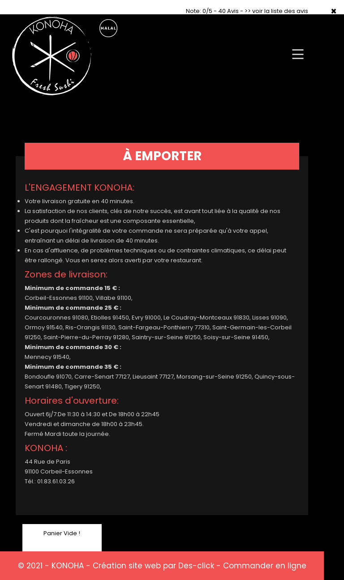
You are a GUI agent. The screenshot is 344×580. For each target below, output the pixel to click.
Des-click (196, 565)
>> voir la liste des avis (276, 11)
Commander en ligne (264, 565)
